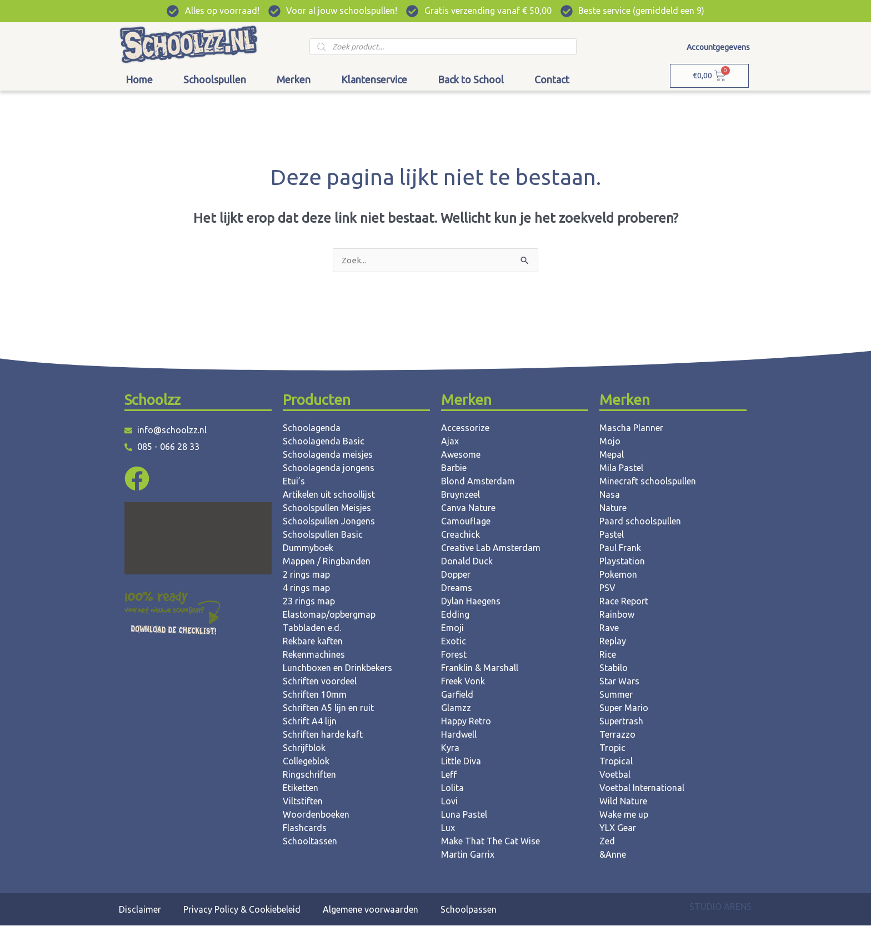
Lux (448, 828)
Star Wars (619, 682)
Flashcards (305, 828)
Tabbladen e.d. (312, 628)
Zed (607, 842)
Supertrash (621, 722)
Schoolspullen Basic (323, 535)
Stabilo (613, 668)
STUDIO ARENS (720, 907)
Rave (609, 628)
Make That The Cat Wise (490, 842)
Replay (612, 642)
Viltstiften (303, 802)
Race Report (623, 602)
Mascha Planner (631, 428)
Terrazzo (617, 735)
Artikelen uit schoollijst (329, 495)
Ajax (450, 442)
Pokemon (618, 575)
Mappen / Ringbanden (327, 562)
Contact (551, 79)
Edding (455, 615)
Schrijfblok (304, 748)
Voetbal (614, 775)
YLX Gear (617, 828)
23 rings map (309, 602)
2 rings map (306, 575)
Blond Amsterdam (478, 482)
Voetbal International (641, 788)
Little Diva (461, 762)
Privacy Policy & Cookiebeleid (242, 910)
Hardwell (459, 735)
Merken (294, 79)
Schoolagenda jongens (328, 468)
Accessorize (465, 428)
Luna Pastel (464, 815)
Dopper (455, 575)
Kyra (450, 748)
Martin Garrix (467, 855)
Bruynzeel (460, 495)
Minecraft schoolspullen (647, 482)
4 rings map (306, 588)
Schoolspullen (214, 79)
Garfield (457, 695)
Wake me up (623, 815)
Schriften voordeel (320, 682)
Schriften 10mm (315, 695)
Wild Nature (623, 802)
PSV (607, 588)
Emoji (452, 628)
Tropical (616, 762)
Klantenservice (374, 79)
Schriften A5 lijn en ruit (328, 708)
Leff (449, 775)
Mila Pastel (621, 468)
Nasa (609, 495)
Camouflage (465, 522)
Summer (616, 695)
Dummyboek (308, 548)
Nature (613, 508)
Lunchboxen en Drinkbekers (337, 668)
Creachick (460, 535)
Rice (607, 655)
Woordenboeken (316, 815)
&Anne (612, 855)
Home (139, 79)
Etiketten (300, 788)
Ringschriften (309, 775)
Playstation (622, 562)
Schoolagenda (312, 428)
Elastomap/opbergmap (329, 615)
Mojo (609, 442)
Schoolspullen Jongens (329, 522)
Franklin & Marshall (479, 668)
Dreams (456, 588)
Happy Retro (466, 722)
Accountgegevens (718, 47)
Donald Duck (467, 562)
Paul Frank (620, 548)
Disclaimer (140, 910)
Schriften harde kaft (323, 735)
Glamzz (456, 708)
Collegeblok (306, 762)
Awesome (460, 455)
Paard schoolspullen (640, 522)
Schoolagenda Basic (323, 442)
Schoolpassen (468, 910)
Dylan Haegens (470, 602)
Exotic (453, 642)
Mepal (611, 455)
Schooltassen (310, 842)
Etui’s (294, 482)
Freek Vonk (463, 682)
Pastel (611, 535)
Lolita (452, 788)
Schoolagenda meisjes (328, 455)
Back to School (471, 79)
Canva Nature (468, 508)
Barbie (454, 468)
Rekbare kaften (313, 642)
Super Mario (623, 708)
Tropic (612, 748)
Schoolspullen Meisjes (327, 508)
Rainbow (616, 615)
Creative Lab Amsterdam (490, 548)
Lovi (449, 802)
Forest (454, 655)
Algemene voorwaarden (370, 910)
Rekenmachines (314, 655)
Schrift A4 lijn (310, 722)
